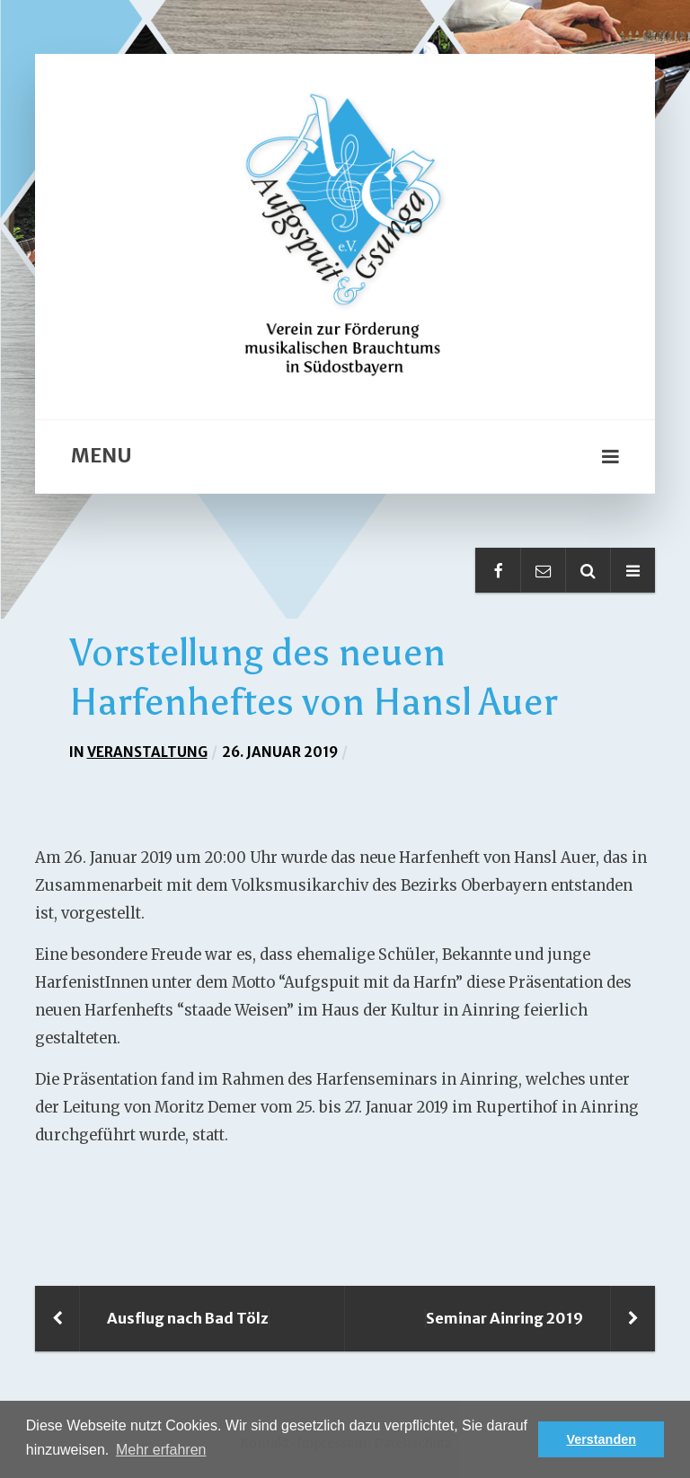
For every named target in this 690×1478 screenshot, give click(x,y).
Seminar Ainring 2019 (504, 1318)
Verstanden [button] (601, 1439)
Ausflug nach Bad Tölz (188, 1318)
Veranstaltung (147, 752)
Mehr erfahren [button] (161, 1449)
